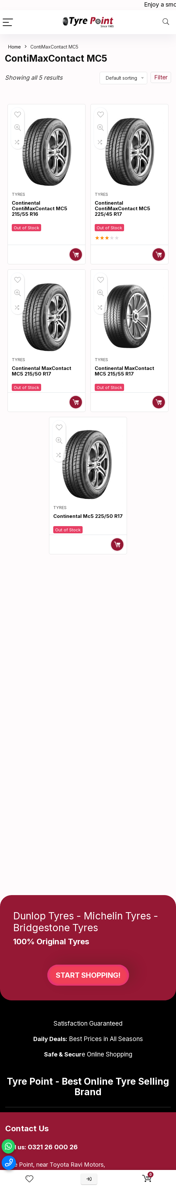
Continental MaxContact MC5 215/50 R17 (41, 371)
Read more (76, 254)
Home (14, 47)
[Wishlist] (29, 1179)
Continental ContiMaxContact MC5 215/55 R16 (39, 208)
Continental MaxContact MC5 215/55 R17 (124, 371)
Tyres (18, 194)
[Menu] (8, 22)
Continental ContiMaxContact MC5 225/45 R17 (122, 208)
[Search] (166, 22)
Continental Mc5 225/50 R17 (88, 516)
